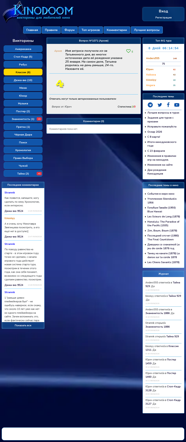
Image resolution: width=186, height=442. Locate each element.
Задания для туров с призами (160, 119)
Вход (163, 11)
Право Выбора (23, 158)
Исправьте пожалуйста (161, 126)
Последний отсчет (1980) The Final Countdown (163, 237)
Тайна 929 (174, 296)
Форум (70, 30)
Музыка (23, 103)
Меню (23, 88)
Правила (51, 30)
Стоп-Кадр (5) (23, 57)
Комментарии (117, 30)
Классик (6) (23, 72)
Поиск (23, 142)
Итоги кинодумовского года (161, 144)
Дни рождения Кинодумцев (156, 172)
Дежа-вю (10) (23, 80)
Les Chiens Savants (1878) (163, 262)
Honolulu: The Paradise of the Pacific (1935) (163, 223)
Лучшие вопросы (147, 30)
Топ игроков (91, 30)
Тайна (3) (29, 174)
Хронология (23, 150)
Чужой (23, 166)
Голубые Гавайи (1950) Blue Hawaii (161, 209)
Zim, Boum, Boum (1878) (162, 230)
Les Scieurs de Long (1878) (163, 216)
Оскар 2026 (154, 131)
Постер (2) (23, 111)
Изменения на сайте (160, 165)
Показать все (23, 325)
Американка (23, 49)
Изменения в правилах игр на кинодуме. (161, 158)
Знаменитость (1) (27, 119)
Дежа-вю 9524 (14, 211)
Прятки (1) (23, 127)
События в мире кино (160, 193)
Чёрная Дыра (23, 135)
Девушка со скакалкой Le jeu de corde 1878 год (163, 246)
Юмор (23, 96)
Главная (32, 30)
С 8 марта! (153, 137)
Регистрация (163, 17)
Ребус (23, 64)
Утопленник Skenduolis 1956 (162, 201)
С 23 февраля (156, 151)
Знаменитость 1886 (157, 313)
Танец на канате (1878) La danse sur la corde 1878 (163, 255)
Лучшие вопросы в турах (163, 112)
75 (163, 63)
